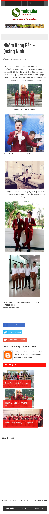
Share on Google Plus (14, 340)
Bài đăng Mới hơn (9, 500)
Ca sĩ (14, 59)
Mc (18, 59)
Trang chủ (25, 500)
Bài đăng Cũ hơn (40, 500)
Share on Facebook (13, 325)
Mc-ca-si (23, 59)
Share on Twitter (12, 332)
